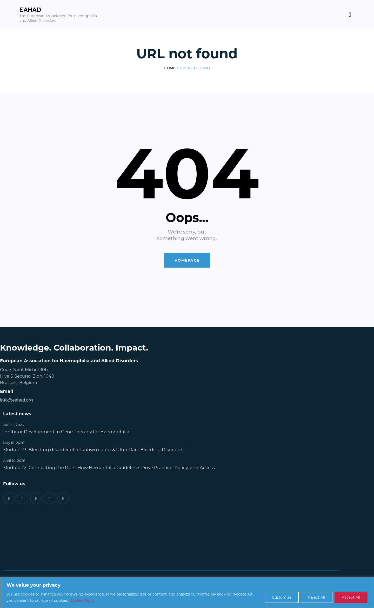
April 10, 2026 (14, 460)
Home (169, 68)
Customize (280, 597)
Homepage (187, 260)
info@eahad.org (16, 400)
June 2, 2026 (13, 424)
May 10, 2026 (13, 442)
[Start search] (349, 15)
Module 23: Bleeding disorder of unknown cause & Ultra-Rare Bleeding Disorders (93, 449)
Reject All (315, 597)
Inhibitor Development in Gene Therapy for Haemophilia (66, 431)
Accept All (351, 597)
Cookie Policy (82, 600)
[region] (187, 592)
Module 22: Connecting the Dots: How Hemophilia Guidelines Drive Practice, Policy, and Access (109, 467)
